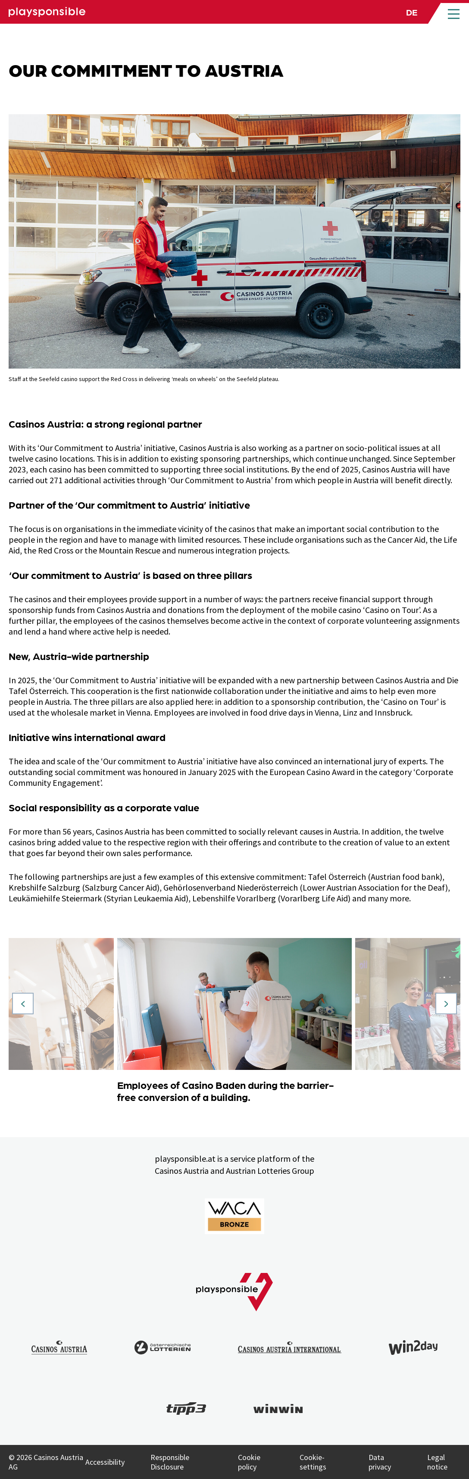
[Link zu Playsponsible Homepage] (47, 12)
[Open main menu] (454, 13)
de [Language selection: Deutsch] (411, 11)
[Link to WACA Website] (234, 1216)
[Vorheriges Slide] (23, 1003)
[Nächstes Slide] (446, 1003)
